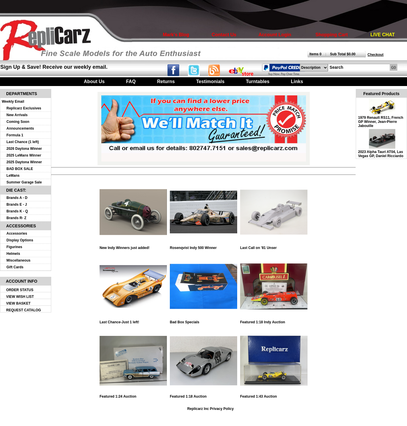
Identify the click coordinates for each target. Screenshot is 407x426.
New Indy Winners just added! (133, 246)
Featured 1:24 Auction (133, 394)
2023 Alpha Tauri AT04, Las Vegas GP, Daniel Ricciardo (380, 154)
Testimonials (210, 81)
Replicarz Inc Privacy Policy (210, 409)
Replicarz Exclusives (23, 108)
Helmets (13, 254)
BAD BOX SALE (19, 169)
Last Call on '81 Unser (273, 246)
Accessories (16, 233)
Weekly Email (13, 101)
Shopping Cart (331, 34)
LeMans (13, 176)
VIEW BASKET (18, 303)
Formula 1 (14, 135)
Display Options (19, 240)
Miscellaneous (18, 260)
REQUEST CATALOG (23, 310)
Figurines (14, 247)
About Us (94, 81)
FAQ (131, 81)
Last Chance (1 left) (22, 142)
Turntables (258, 81)
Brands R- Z (16, 218)
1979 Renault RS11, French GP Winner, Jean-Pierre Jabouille (380, 122)
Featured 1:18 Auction (203, 394)
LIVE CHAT (382, 34)
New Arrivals (17, 115)
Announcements (20, 128)
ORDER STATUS (19, 290)
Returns (166, 81)
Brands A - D (17, 198)
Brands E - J (16, 204)
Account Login (275, 34)
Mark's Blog (176, 34)
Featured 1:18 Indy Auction (273, 320)
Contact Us (224, 34)
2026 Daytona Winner (24, 149)
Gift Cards (14, 267)
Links (297, 81)
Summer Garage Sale (24, 182)
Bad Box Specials (203, 320)
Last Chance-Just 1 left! (133, 320)
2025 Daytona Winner (24, 162)
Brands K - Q (17, 211)
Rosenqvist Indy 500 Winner (203, 246)
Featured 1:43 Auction (273, 394)
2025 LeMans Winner (23, 155)
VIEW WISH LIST (20, 297)
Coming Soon (17, 122)
